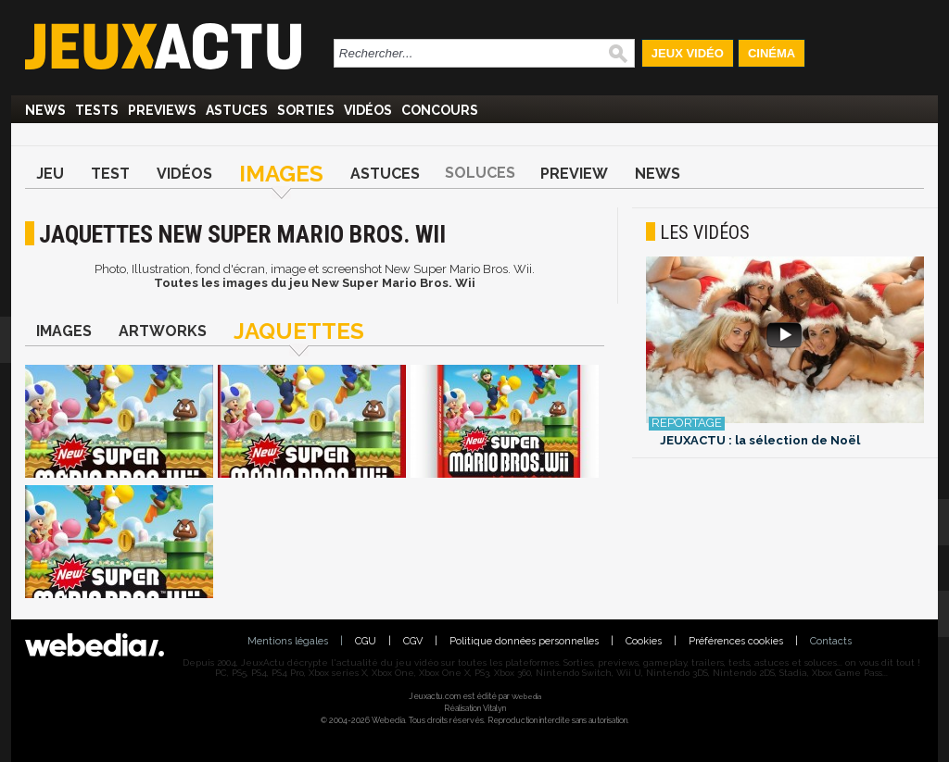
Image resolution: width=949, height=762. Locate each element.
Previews (162, 110)
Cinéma (771, 53)
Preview (574, 173)
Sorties (306, 110)
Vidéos (368, 110)
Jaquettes (299, 331)
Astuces (237, 110)
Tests (97, 110)
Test (110, 173)
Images (281, 173)
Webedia (526, 696)
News (45, 110)
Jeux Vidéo (688, 53)
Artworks (163, 331)
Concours (439, 110)
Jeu (50, 173)
